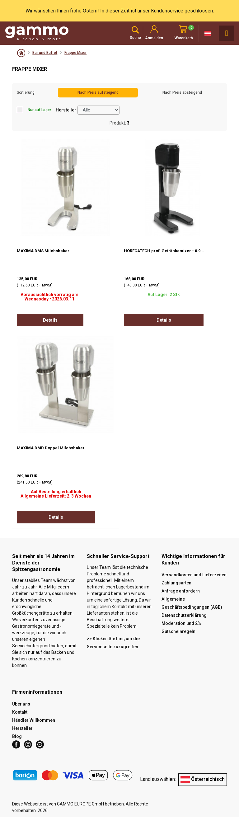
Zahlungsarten (176, 582)
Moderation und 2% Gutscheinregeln (181, 627)
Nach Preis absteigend (182, 92)
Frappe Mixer (75, 52)
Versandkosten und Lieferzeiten (194, 574)
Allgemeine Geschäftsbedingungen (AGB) (192, 603)
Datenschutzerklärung (184, 615)
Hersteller (66, 109)
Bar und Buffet (44, 52)
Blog (17, 736)
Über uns (21, 703)
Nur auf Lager (34, 110)
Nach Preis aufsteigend (98, 92)
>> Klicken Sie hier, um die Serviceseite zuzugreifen (113, 642)
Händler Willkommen (33, 720)
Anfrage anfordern (181, 590)
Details (50, 320)
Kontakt (19, 712)
